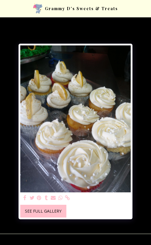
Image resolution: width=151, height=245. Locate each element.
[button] (6, 8)
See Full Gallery (43, 211)
